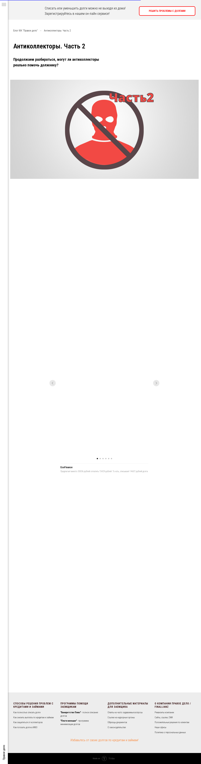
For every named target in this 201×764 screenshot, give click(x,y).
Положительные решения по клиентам (172, 722)
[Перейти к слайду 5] (108, 458)
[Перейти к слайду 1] (97, 458)
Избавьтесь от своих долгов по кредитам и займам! (104, 740)
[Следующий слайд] (156, 383)
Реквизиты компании (164, 712)
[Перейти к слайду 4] (105, 458)
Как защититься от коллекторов (28, 722)
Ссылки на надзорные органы (121, 717)
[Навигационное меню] (4, 4)
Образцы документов (117, 722)
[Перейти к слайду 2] (100, 458)
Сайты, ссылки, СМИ (164, 717)
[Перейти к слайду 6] (111, 458)
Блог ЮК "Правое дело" (25, 30)
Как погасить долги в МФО (25, 727)
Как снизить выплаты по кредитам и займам (33, 717)
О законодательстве (117, 727)
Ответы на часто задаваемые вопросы (125, 712)
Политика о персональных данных (170, 732)
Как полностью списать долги (27, 712)
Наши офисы (160, 727)
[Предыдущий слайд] (52, 383)
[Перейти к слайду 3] (103, 458)
